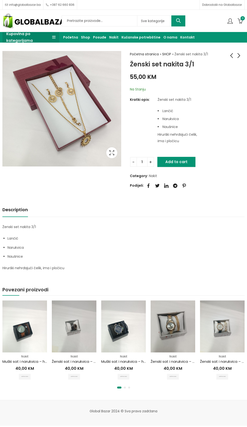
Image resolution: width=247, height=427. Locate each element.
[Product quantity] (142, 162)
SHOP (166, 54)
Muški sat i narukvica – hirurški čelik (32, 361)
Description (15, 210)
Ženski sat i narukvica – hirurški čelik (83, 361)
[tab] (15, 210)
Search (178, 20)
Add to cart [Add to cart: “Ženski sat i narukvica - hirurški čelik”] (74, 377)
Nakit (153, 175)
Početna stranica (144, 54)
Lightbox (111, 152)
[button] (119, 389)
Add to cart (176, 161)
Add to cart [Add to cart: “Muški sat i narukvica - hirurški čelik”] (25, 377)
